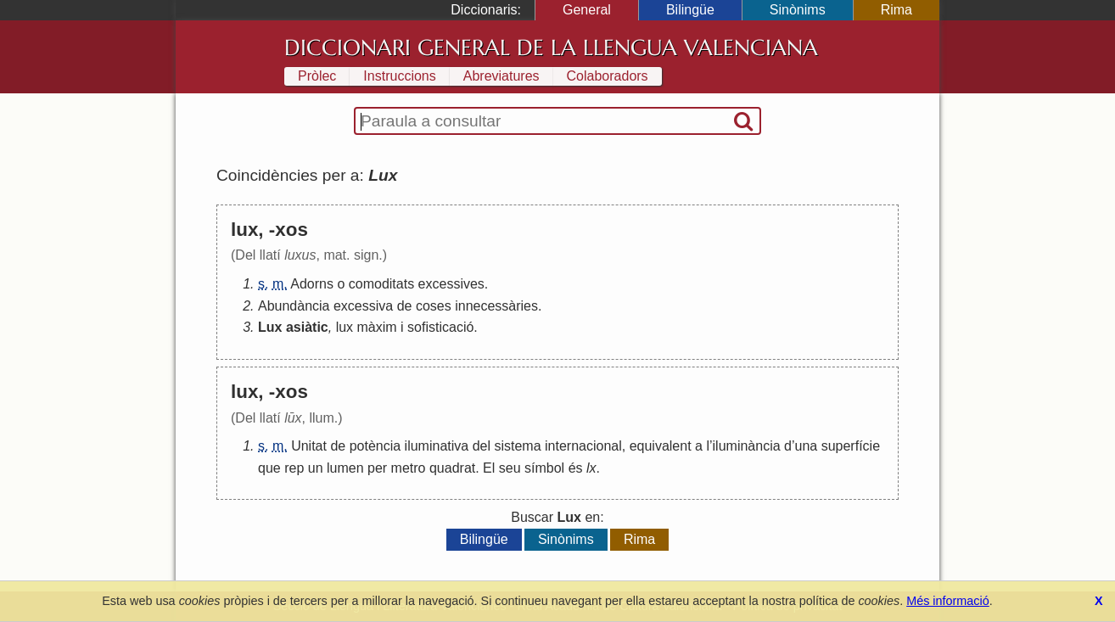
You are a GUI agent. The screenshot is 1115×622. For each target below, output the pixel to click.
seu (510, 468)
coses (433, 306)
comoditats (381, 284)
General (587, 10)
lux (344, 327)
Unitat (309, 446)
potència (375, 446)
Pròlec (317, 76)
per (377, 468)
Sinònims (798, 10)
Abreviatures (501, 76)
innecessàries (496, 306)
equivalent (661, 446)
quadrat (452, 468)
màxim (377, 327)
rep (294, 468)
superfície (850, 446)
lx (591, 468)
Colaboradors (607, 76)
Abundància (294, 306)
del (481, 446)
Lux (270, 327)
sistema (517, 446)
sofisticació (440, 327)
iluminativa (437, 446)
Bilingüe (690, 10)
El (489, 468)
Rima (896, 10)
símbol (544, 468)
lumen (345, 468)
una (806, 446)
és (576, 468)
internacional (583, 446)
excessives (451, 284)
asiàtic (307, 327)
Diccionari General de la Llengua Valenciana (551, 47)
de (404, 306)
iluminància (747, 446)
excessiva (363, 306)
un (315, 468)
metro (408, 468)
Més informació (947, 601)
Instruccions (399, 76)
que (269, 468)
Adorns (311, 284)
